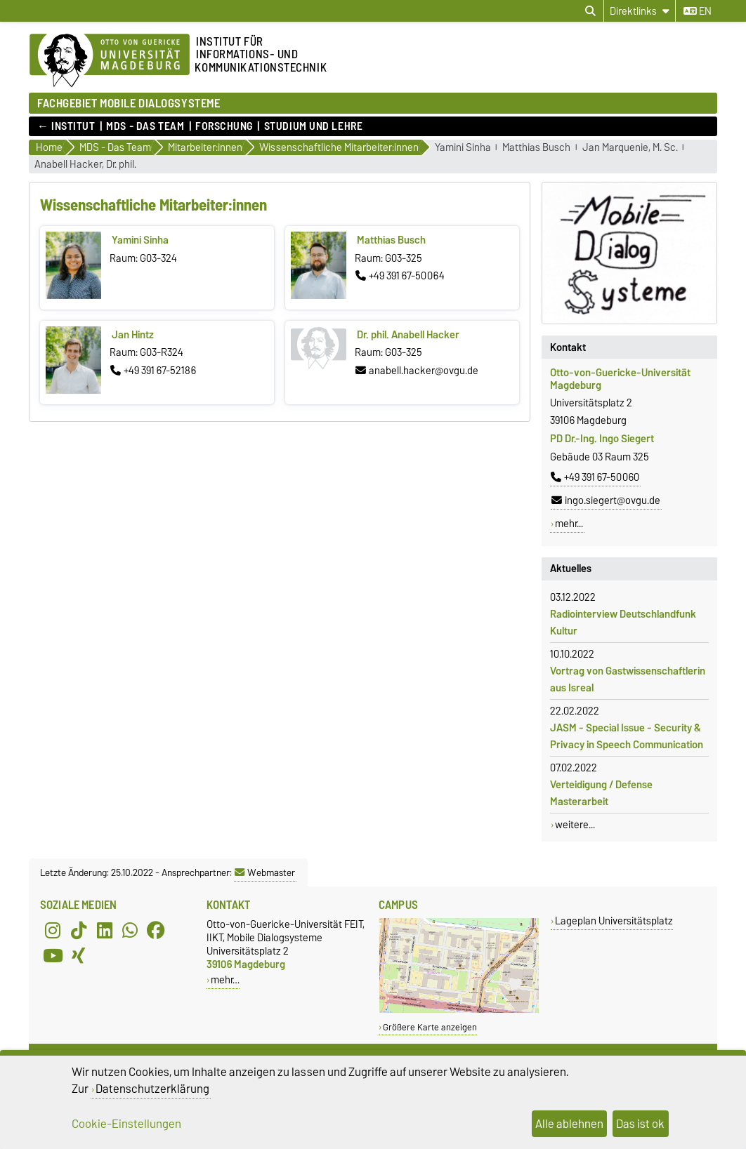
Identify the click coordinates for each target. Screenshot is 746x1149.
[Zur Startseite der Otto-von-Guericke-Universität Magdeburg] (109, 61)
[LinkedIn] (104, 930)
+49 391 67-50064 (400, 275)
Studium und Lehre (313, 126)
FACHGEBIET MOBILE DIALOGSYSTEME (128, 103)
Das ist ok (640, 1124)
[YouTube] (52, 955)
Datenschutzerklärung (152, 1088)
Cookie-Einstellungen (126, 1124)
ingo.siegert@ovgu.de (605, 500)
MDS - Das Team (145, 126)
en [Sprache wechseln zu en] (697, 11)
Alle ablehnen (569, 1124)
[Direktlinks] (639, 11)
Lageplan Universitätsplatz (614, 920)
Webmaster (265, 872)
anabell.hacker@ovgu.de (416, 370)
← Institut (66, 126)
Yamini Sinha (463, 148)
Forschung (224, 126)
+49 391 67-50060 (595, 477)
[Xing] (78, 955)
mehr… (225, 979)
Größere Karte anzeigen (430, 1027)
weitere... (575, 824)
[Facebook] (156, 930)
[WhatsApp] (130, 930)
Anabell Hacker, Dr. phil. (85, 165)
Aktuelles (570, 568)
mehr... (569, 523)
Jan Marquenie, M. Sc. (630, 148)
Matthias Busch (536, 148)
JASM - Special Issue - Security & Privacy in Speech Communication (626, 736)
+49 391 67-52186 (153, 370)
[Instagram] (52, 930)
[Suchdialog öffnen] (590, 11)
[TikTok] (78, 930)
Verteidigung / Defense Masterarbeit (601, 793)
